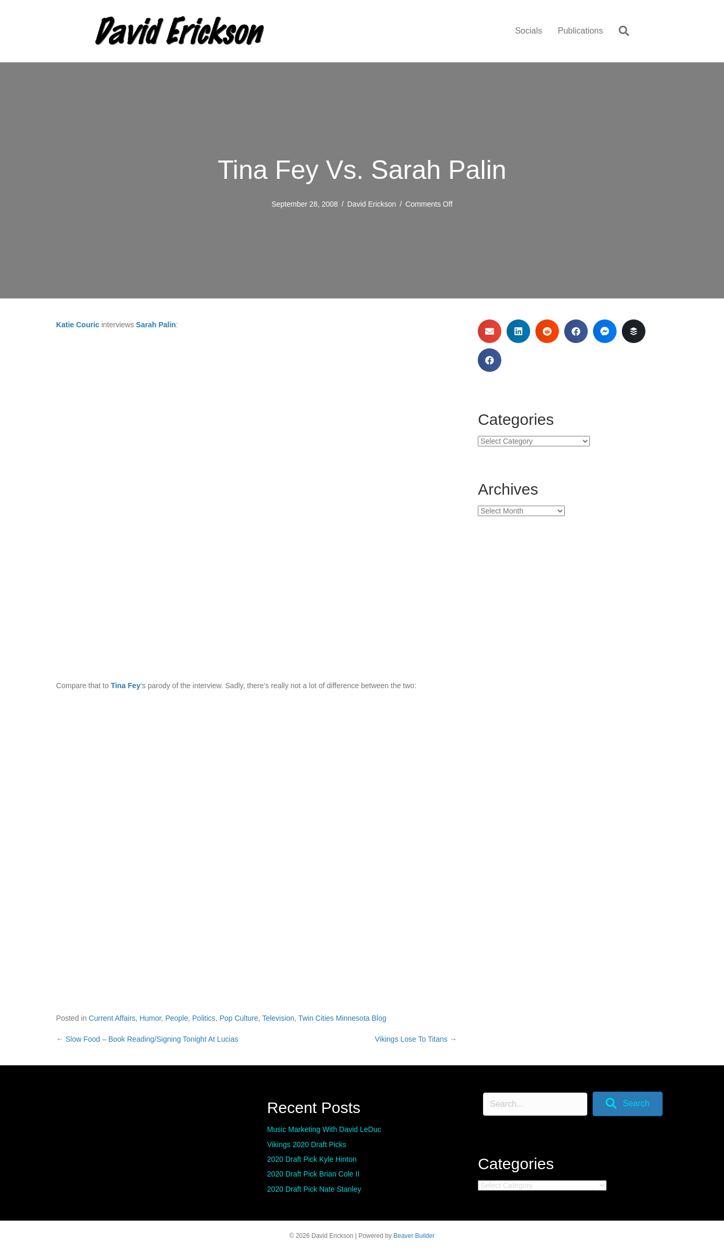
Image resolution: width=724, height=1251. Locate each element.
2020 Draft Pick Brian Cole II (313, 1174)
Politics (203, 1018)
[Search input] (535, 1104)
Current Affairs (112, 1018)
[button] (628, 1104)
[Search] (620, 31)
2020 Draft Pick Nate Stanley (314, 1189)
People (176, 1018)
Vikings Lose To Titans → (416, 1039)
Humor (150, 1018)
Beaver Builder (414, 1235)
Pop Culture (239, 1018)
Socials (528, 30)
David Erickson (371, 204)
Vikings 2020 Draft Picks (306, 1144)
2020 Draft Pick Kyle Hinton (312, 1159)
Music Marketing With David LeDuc (324, 1129)
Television (278, 1018)
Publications (580, 30)
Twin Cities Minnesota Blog (342, 1018)
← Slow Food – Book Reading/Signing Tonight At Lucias (147, 1039)
